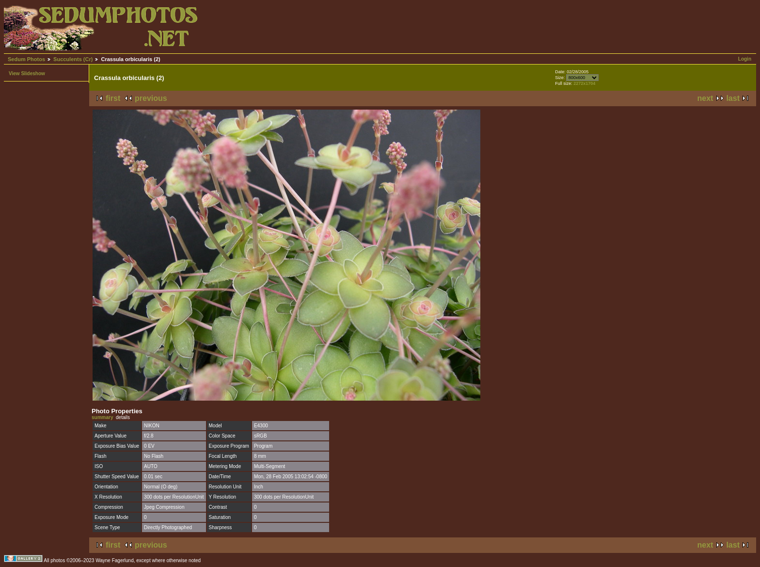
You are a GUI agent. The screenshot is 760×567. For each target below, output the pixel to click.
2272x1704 (584, 83)
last (733, 98)
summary (102, 417)
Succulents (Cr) (73, 59)
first (113, 98)
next (705, 98)
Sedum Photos (26, 59)
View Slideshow (27, 73)
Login (744, 59)
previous (151, 98)
